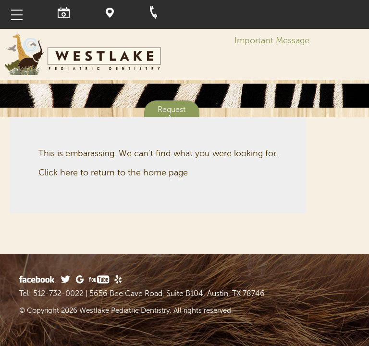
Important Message (271, 40)
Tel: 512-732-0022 (51, 293)
